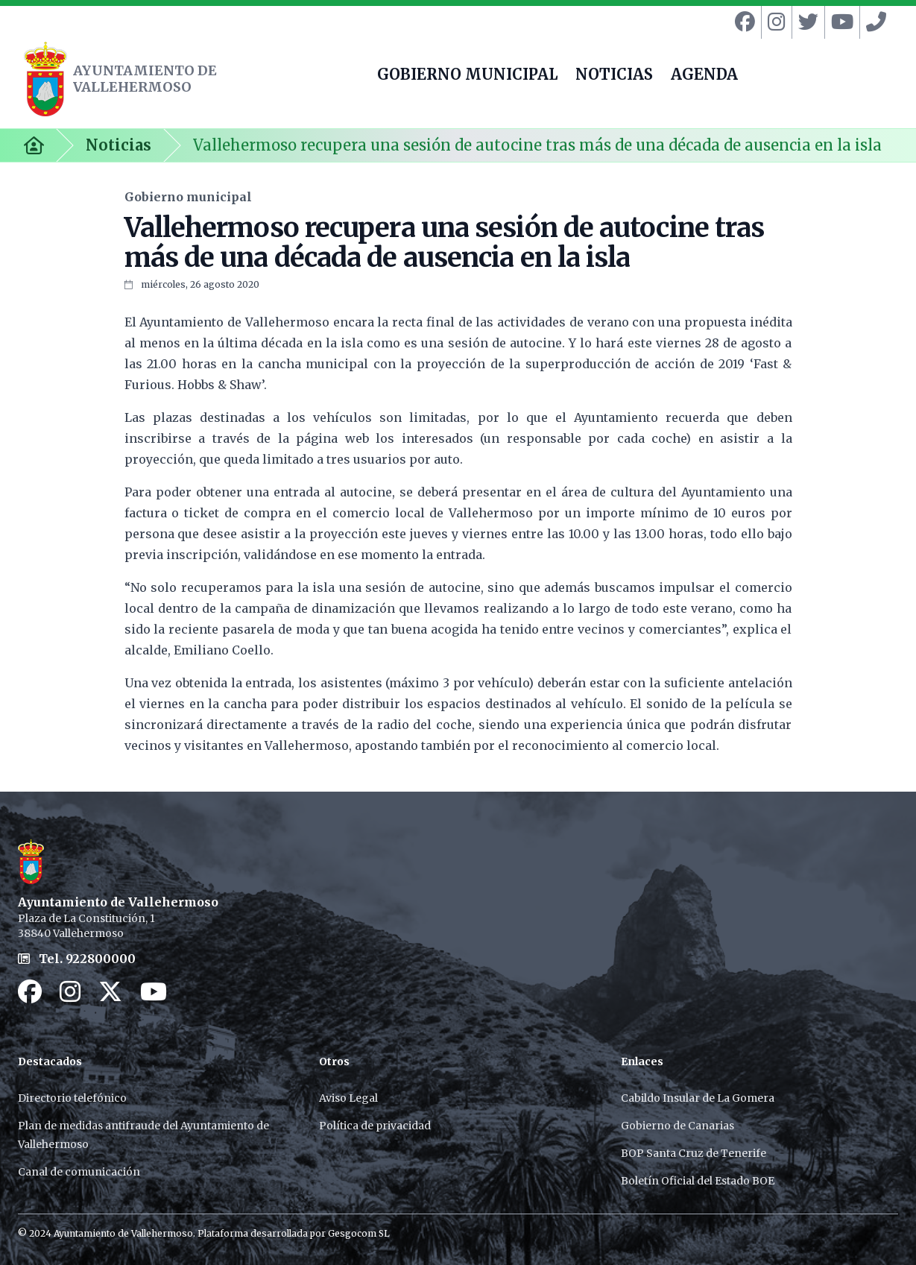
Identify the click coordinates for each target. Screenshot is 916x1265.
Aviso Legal (348, 1098)
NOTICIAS (614, 76)
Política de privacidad (375, 1125)
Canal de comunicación (79, 1172)
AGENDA (704, 76)
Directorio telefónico (72, 1098)
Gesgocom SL (359, 1233)
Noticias (118, 145)
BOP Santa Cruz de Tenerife (693, 1153)
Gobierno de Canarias (677, 1125)
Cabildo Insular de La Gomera (697, 1098)
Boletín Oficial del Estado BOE (697, 1180)
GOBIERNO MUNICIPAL (467, 76)
